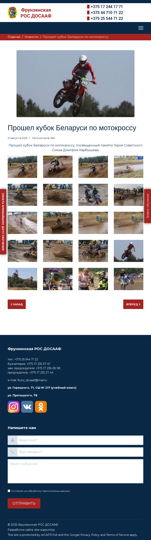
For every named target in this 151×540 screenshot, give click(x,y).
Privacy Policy (89, 535)
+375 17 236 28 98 (48, 368)
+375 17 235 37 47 (38, 364)
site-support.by (44, 530)
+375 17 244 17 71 (107, 6)
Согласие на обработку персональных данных (40, 490)
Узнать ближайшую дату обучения (3, 221)
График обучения (147, 206)
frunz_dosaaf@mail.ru (32, 380)
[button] (22, 167)
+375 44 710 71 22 (107, 12)
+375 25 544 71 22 (107, 18)
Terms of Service (117, 535)
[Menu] (140, 28)
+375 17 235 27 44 (41, 372)
